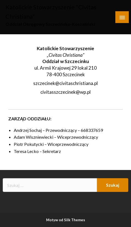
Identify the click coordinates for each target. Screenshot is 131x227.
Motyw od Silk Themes (65, 220)
